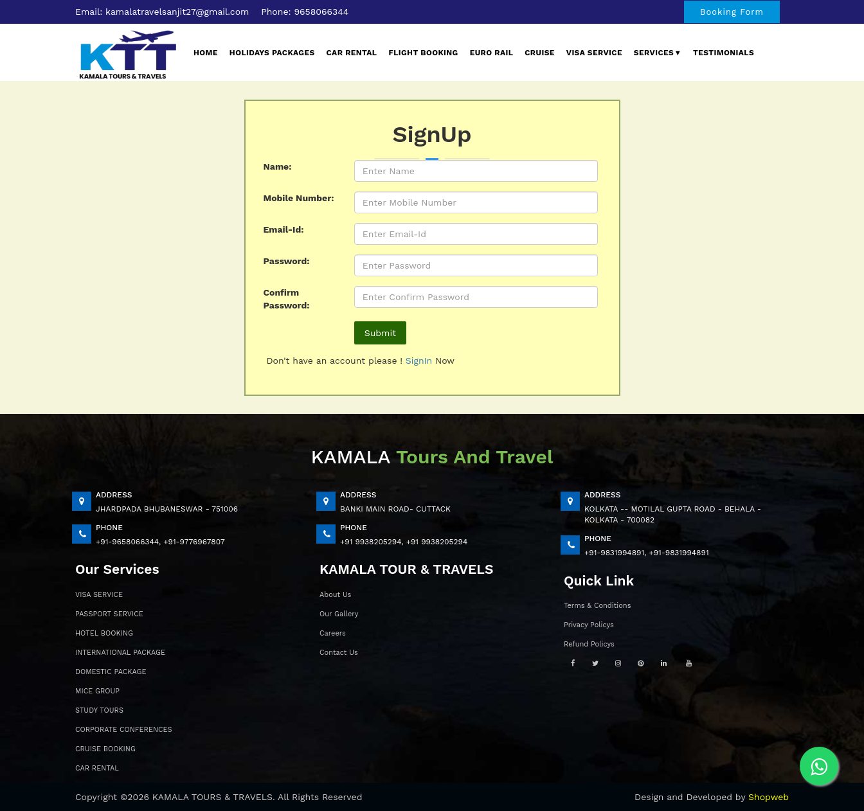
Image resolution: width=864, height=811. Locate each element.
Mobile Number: (299, 198)
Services (657, 52)
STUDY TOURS (99, 710)
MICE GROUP (97, 691)
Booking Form (732, 12)
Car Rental (352, 52)
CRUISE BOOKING (105, 749)
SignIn (420, 360)
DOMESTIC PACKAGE (110, 672)
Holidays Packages (272, 52)
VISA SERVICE (99, 595)
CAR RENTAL (97, 768)
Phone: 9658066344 (304, 11)
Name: (278, 166)
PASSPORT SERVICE (109, 614)
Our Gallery (339, 614)
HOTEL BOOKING (104, 633)
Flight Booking (423, 52)
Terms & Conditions (597, 606)
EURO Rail (492, 52)
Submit (380, 333)
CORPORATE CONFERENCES (123, 730)
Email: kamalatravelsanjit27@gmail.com (162, 11)
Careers (333, 633)
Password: (287, 261)
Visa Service (594, 52)
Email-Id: (284, 229)
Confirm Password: (287, 298)
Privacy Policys (589, 625)
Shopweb (768, 797)
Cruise (540, 52)
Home (206, 52)
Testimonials (723, 52)
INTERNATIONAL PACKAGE (120, 652)
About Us (335, 595)
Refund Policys (589, 644)
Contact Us (339, 652)
